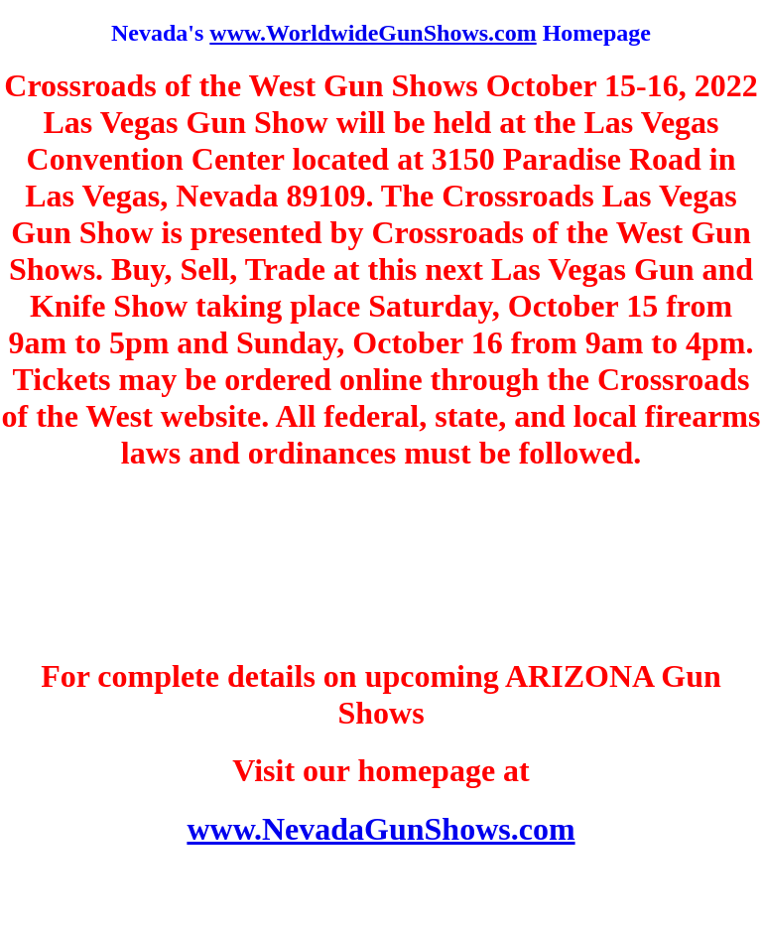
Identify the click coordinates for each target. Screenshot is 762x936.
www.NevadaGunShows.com (380, 829)
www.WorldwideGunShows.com (372, 33)
